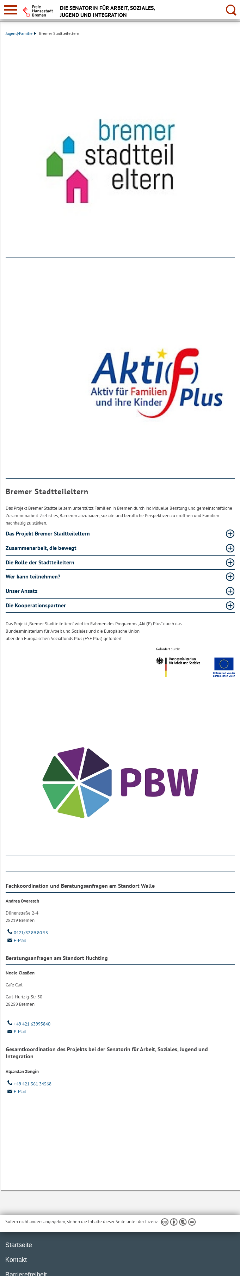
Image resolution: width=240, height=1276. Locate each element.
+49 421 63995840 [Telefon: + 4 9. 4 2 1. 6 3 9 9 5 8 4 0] (28, 1024)
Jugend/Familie (21, 33)
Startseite (18, 1245)
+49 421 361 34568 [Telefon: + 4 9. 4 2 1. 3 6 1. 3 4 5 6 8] (28, 1084)
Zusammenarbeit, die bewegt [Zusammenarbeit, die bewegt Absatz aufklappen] (42, 547)
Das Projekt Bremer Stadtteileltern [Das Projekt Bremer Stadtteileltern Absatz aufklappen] (48, 533)
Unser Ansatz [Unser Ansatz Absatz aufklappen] (22, 590)
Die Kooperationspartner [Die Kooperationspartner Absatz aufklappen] (36, 605)
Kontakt (16, 1259)
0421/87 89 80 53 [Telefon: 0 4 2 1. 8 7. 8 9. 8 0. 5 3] (27, 933)
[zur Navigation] (10, 9)
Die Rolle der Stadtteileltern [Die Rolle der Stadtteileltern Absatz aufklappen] (41, 562)
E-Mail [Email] (16, 940)
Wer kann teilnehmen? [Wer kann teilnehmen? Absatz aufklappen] (34, 576)
